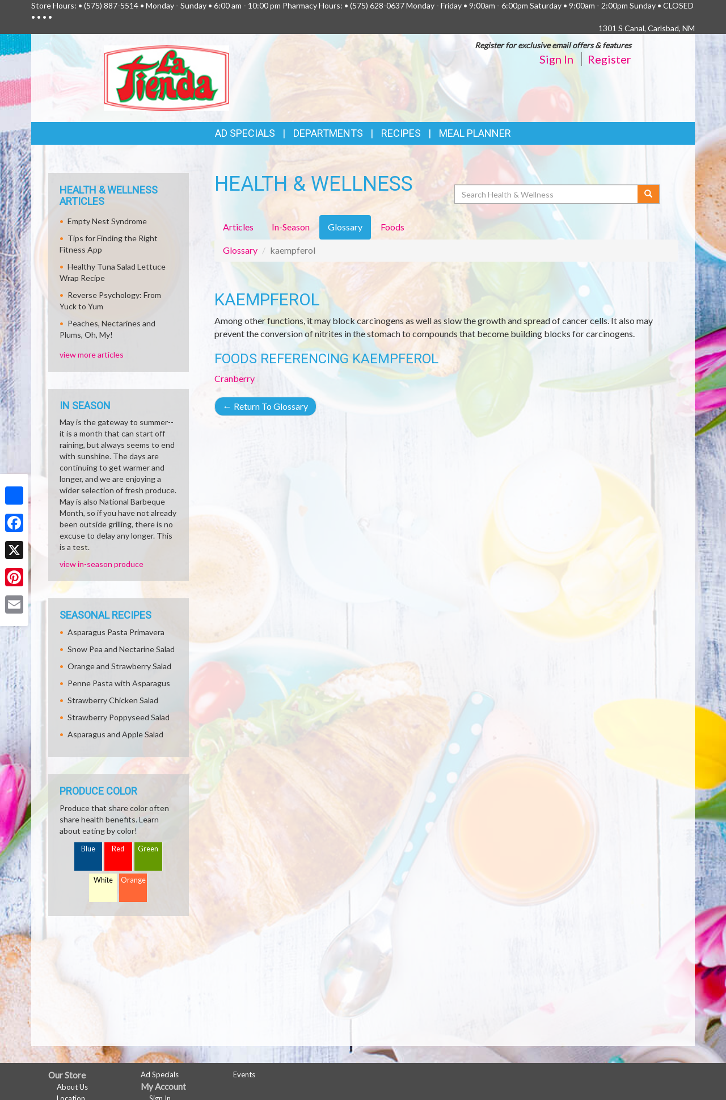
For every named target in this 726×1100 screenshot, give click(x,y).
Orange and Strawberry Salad (119, 666)
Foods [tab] (392, 226)
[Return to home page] (166, 77)
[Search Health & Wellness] (546, 194)
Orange (133, 880)
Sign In (556, 59)
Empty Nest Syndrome (107, 221)
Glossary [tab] (345, 226)
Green (148, 849)
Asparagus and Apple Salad (115, 734)
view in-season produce (101, 564)
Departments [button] (328, 133)
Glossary (240, 250)
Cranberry (234, 378)
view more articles (92, 354)
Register (609, 59)
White (103, 880)
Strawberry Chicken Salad (112, 700)
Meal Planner (475, 133)
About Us (72, 1086)
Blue (88, 849)
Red (118, 849)
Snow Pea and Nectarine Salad (121, 649)
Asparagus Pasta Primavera (115, 632)
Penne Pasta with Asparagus (118, 683)
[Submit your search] (649, 194)
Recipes (401, 133)
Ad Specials (245, 133)
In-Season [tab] (291, 226)
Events (244, 1074)
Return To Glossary (265, 406)
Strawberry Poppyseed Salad (118, 717)
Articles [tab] (238, 226)
